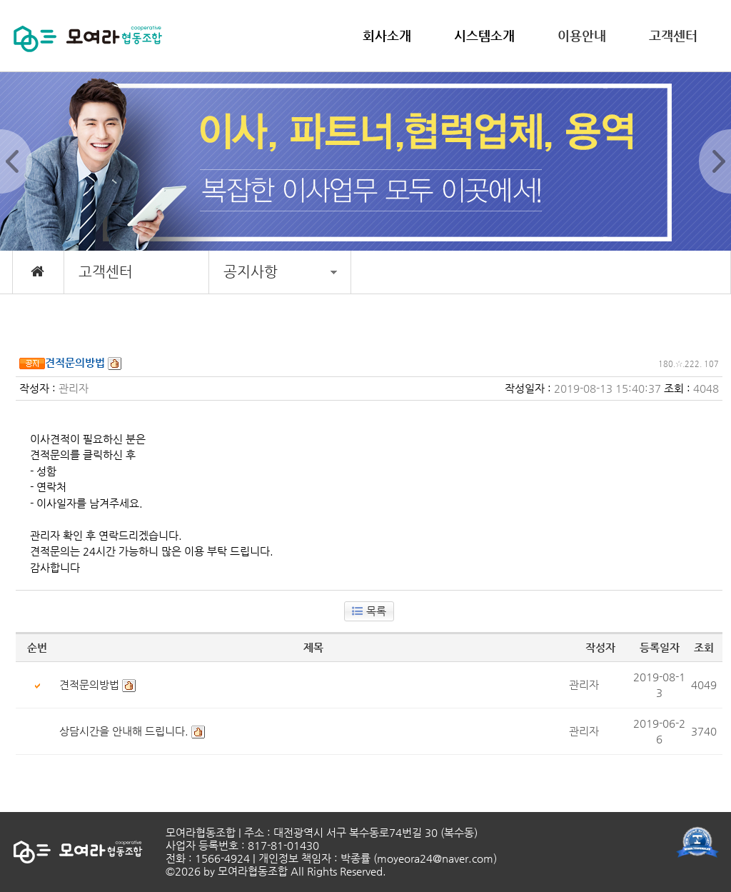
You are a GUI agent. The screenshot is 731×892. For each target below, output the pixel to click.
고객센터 (673, 35)
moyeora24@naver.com (435, 858)
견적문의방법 (89, 684)
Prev (16, 161)
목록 (369, 611)
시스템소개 (484, 35)
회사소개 (387, 35)
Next (715, 161)
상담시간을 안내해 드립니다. (123, 731)
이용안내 (582, 35)
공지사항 (280, 272)
